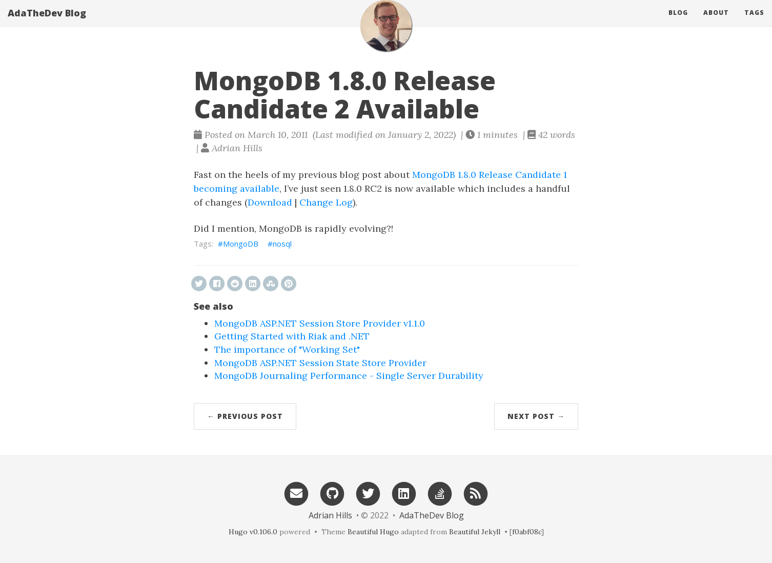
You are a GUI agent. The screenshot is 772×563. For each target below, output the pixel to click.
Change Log (326, 202)
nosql (282, 243)
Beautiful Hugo (373, 531)
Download (270, 202)
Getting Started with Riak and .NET (292, 336)
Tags (754, 22)
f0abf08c (526, 531)
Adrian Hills (330, 515)
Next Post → (536, 416)
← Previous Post (245, 416)
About (716, 22)
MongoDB (240, 243)
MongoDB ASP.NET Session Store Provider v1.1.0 (319, 323)
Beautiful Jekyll (474, 531)
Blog (678, 22)
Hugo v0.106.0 (253, 531)
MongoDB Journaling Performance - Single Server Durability (348, 375)
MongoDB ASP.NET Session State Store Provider (320, 363)
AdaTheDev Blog (47, 23)
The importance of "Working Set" (287, 349)
